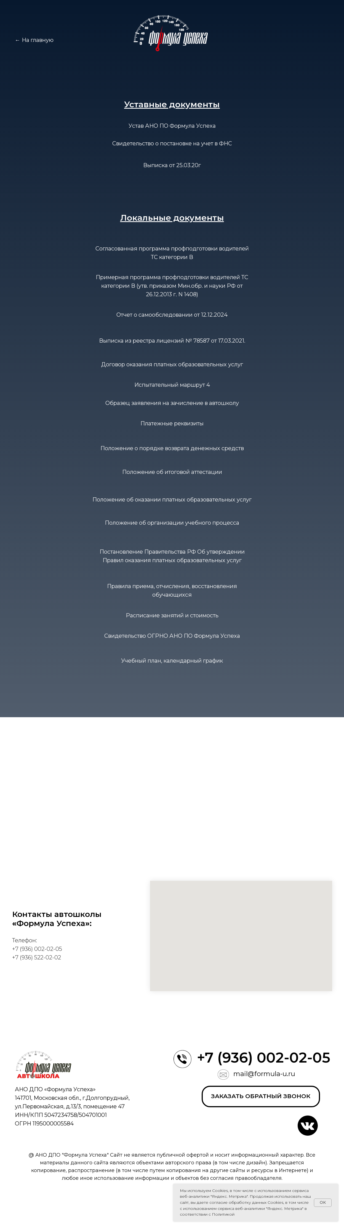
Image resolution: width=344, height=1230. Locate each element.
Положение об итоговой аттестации (172, 472)
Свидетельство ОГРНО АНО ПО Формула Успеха (172, 636)
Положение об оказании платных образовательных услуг (172, 499)
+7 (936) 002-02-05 (37, 949)
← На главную (34, 40)
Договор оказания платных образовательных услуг (172, 364)
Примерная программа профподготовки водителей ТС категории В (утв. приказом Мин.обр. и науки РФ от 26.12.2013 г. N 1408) (172, 286)
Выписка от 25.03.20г (172, 165)
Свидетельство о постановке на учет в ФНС (172, 143)
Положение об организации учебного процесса (172, 522)
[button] (261, 1096)
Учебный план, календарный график (172, 660)
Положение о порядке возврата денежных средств (172, 448)
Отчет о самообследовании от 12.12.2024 (172, 314)
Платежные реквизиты (172, 423)
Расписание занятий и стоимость (172, 615)
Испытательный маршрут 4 (172, 384)
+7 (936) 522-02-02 (36, 957)
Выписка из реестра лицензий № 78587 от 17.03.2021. (172, 340)
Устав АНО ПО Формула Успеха (172, 125)
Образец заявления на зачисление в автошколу (172, 403)
